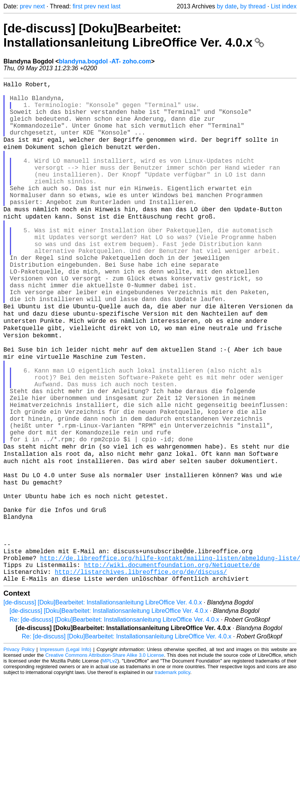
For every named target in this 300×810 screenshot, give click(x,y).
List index (284, 6)
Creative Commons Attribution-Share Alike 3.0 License (104, 759)
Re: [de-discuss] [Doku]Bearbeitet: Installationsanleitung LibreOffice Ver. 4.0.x (114, 723)
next (39, 6)
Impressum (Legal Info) (65, 753)
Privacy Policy (18, 753)
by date (227, 6)
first (77, 6)
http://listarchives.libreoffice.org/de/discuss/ (141, 674)
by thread (253, 6)
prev (26, 6)
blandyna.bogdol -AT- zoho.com (105, 61)
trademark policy (172, 776)
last (116, 6)
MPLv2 (110, 765)
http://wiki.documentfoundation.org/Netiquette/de (172, 665)
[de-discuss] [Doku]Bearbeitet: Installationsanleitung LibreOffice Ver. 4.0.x (133, 35)
